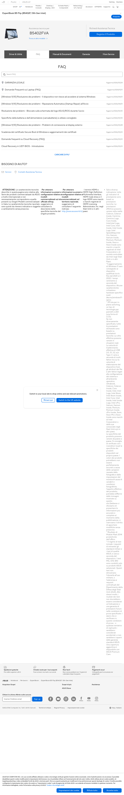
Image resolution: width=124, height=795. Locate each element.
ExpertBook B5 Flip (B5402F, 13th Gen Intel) (24, 9)
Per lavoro (6, 691)
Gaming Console (8, 724)
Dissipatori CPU (37, 691)
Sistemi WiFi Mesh (38, 724)
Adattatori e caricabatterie (41, 763)
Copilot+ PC (6, 713)
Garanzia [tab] (86, 50)
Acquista (95, 707)
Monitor (5, 735)
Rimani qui (48, 400)
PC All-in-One (7, 742)
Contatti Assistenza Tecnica (30, 168)
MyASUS (65, 720)
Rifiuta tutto (92, 790)
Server (34, 731)
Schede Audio (37, 684)
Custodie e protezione (39, 760)
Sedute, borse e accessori (41, 756)
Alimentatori (36, 695)
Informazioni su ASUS (99, 684)
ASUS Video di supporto (70, 716)
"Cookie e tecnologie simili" (55, 785)
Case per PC (36, 688)
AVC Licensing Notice (69, 684)
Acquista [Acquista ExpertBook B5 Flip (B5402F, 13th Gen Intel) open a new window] (116, 12)
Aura (63, 698)
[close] (97, 390)
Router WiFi (36, 716)
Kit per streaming (38, 752)
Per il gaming (7, 702)
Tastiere (34, 738)
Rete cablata (36, 727)
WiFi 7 (34, 709)
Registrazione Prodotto (70, 713)
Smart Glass (6, 738)
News (94, 691)
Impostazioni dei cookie (69, 790)
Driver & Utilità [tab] (15, 50)
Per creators (6, 695)
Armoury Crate (67, 695)
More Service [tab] (108, 50)
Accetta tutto (112, 790)
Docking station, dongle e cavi (42, 767)
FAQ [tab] (38, 50)
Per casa (5, 688)
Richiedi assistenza (68, 706)
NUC (4, 749)
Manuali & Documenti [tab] (62, 50)
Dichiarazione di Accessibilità (102, 695)
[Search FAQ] (62, 70)
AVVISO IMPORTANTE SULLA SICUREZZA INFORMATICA (102, 699)
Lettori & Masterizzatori (40, 698)
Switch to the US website (70, 400)
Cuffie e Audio (37, 745)
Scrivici (8, 168)
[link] (62, 3)
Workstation (6, 756)
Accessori (5, 706)
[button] (3, 3)
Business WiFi (36, 720)
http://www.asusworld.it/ (72, 207)
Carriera (95, 688)
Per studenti (6, 698)
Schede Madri (7, 763)
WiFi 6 (34, 713)
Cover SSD (36, 702)
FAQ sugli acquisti (68, 727)
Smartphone (6, 720)
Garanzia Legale (67, 723)
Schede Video (7, 767)
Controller (35, 749)
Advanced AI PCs (68, 691)
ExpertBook (34, 676)
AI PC (4, 709)
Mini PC (5, 753)
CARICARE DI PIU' (62, 150)
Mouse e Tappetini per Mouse (42, 742)
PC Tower (5, 745)
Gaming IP (35, 770)
